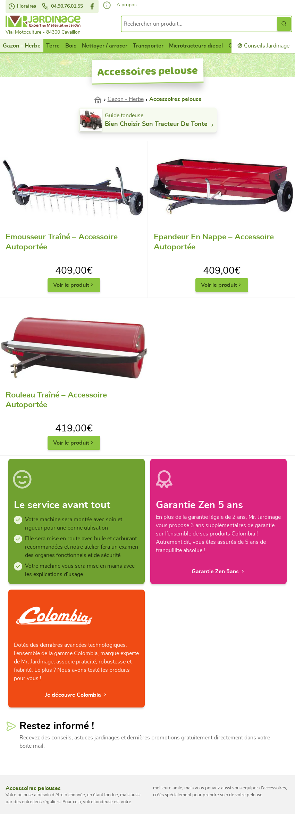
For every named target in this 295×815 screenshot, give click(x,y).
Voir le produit (74, 285)
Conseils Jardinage (263, 46)
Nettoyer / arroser (104, 46)
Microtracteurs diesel (196, 46)
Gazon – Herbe (22, 46)
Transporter (148, 46)
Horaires (22, 6)
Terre (53, 46)
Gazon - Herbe (126, 99)
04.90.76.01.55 (62, 6)
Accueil (101, 99)
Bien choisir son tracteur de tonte (160, 124)
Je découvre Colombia (76, 695)
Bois (70, 46)
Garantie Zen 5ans (219, 571)
